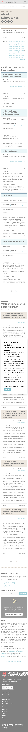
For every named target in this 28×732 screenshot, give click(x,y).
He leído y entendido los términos (14, 386)
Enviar (7, 389)
